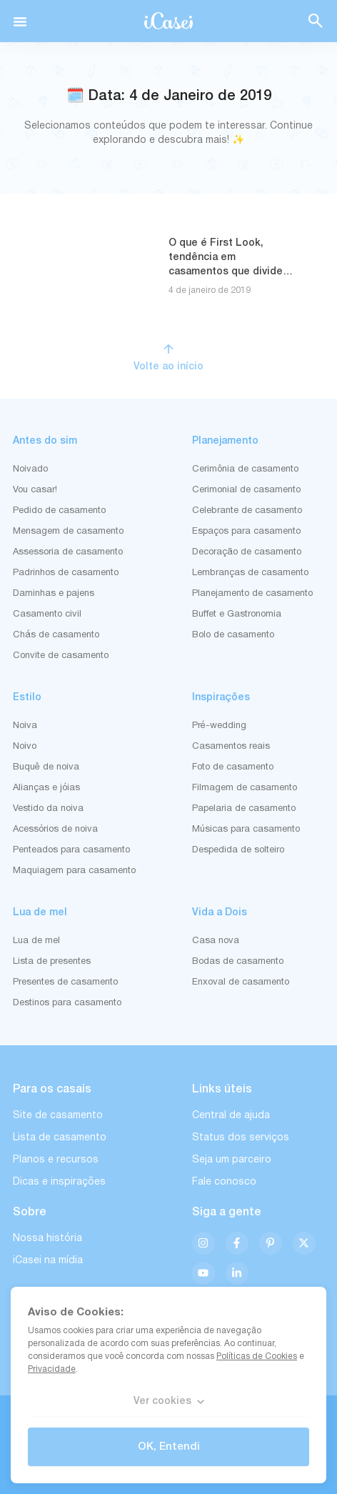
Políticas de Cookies (256, 1356)
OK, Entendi (169, 1447)
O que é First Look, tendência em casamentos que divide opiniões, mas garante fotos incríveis (225, 272)
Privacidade (52, 1369)
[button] (20, 21)
